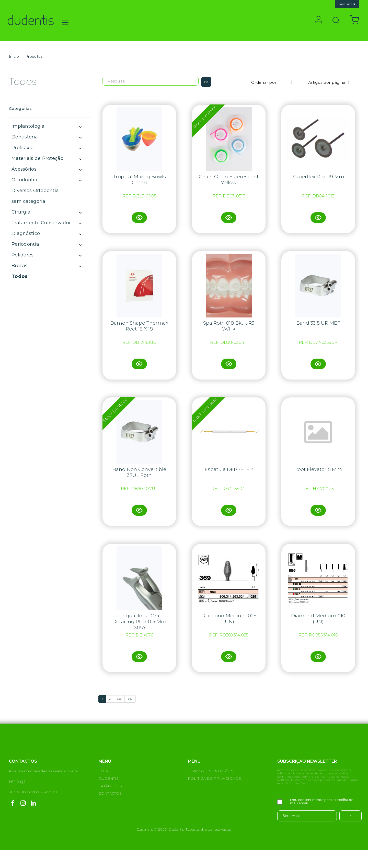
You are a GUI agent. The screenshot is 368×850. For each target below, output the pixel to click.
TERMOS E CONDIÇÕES (210, 771)
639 (119, 698)
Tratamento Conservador (41, 223)
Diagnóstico (26, 233)
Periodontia (25, 244)
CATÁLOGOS (110, 786)
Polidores (23, 255)
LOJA (103, 771)
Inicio (14, 56)
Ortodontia (24, 180)
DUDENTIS (108, 778)
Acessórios (24, 169)
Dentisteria (25, 137)
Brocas (20, 265)
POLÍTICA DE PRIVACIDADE (214, 778)
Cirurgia (21, 212)
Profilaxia (23, 147)
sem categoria (28, 201)
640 (130, 698)
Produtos (33, 56)
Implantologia (28, 126)
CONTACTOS (110, 793)
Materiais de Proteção (37, 158)
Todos (20, 276)
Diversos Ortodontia (35, 190)
